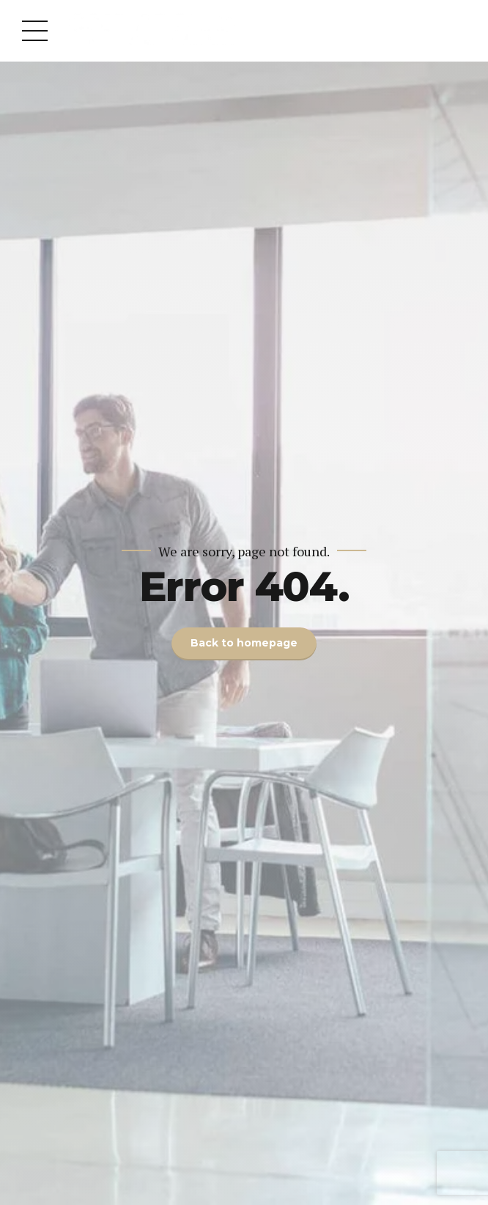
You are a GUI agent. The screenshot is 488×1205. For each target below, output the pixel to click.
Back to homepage (244, 643)
